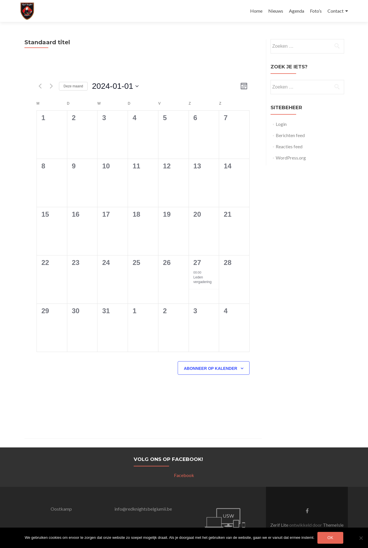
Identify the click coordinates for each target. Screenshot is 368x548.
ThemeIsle (333, 525)
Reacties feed (289, 146)
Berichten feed (290, 135)
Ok (330, 537)
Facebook (184, 475)
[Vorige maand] (40, 86)
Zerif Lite (279, 525)
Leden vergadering (202, 279)
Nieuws (275, 11)
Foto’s (316, 11)
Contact (335, 11)
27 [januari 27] (197, 262)
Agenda (296, 11)
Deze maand (73, 86)
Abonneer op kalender (210, 368)
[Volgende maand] (51, 86)
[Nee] (361, 538)
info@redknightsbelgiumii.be (143, 509)
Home (256, 11)
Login (281, 124)
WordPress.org (291, 157)
